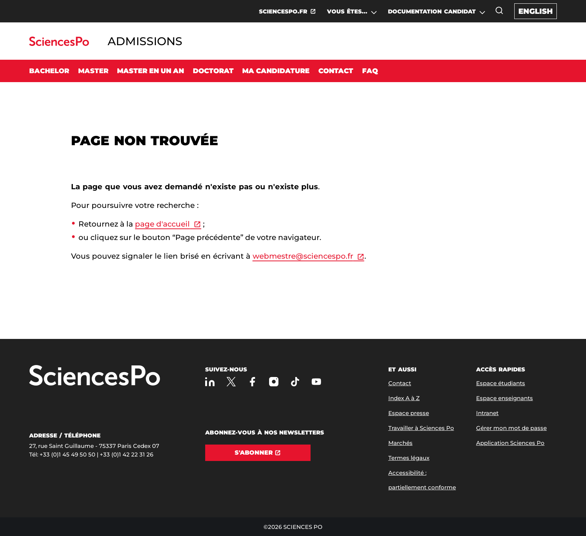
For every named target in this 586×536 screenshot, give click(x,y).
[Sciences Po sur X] (231, 381)
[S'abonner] (258, 453)
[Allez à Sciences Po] (94, 376)
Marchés (400, 442)
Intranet (487, 413)
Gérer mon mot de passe (511, 427)
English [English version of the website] (535, 11)
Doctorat (213, 71)
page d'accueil (162, 223)
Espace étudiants (500, 383)
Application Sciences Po (510, 442)
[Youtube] (316, 381)
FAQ (370, 71)
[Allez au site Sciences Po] (59, 43)
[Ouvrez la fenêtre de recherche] (499, 10)
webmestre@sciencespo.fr (303, 256)
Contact (335, 71)
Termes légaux (408, 457)
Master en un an (150, 71)
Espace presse (408, 413)
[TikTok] (295, 381)
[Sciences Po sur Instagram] (273, 381)
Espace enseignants (504, 398)
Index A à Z (404, 398)
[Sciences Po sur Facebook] (252, 381)
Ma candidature (275, 71)
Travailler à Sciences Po (421, 427)
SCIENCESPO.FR (283, 11)
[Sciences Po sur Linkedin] (210, 381)
